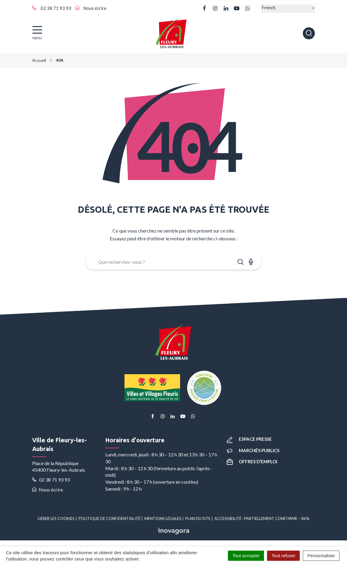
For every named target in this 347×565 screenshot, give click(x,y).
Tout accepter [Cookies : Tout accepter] (245, 555)
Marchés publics (253, 450)
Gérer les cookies (56, 518)
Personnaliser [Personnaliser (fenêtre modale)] (321, 555)
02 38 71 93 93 (51, 479)
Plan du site (197, 518)
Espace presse (249, 439)
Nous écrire (47, 489)
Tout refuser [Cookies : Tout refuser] (283, 555)
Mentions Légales (162, 518)
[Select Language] (288, 8)
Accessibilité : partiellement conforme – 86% (261, 518)
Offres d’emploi (252, 461)
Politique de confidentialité (109, 518)
